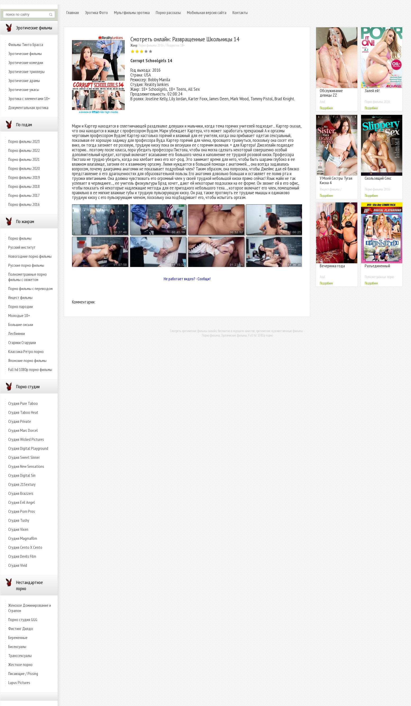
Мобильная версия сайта (206, 12)
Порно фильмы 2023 (24, 141)
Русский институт (21, 247)
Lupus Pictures (19, 682)
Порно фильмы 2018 (24, 186)
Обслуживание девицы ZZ (331, 93)
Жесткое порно (20, 664)
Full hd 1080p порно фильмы (30, 369)
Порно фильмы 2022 (24, 150)
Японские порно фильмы (27, 360)
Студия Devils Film (22, 556)
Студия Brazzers (20, 493)
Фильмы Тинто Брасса (25, 44)
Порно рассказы (168, 12)
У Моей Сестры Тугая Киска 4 (336, 180)
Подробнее (326, 108)
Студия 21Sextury (21, 484)
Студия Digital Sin (21, 475)
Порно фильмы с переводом (30, 288)
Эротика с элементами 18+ (29, 98)
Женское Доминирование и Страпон (29, 608)
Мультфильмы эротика (132, 12)
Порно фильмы (19, 238)
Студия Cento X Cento (25, 547)
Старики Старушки (22, 342)
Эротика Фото (96, 12)
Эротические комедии (25, 62)
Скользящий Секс (378, 178)
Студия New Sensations (26, 466)
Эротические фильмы (25, 53)
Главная (72, 12)
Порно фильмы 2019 (24, 177)
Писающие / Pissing (23, 673)
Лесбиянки (16, 333)
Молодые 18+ (19, 315)
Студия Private (19, 421)
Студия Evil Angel (21, 502)
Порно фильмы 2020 (24, 168)
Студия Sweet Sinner (24, 457)
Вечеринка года (332, 265)
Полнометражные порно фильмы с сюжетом (27, 276)
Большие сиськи (20, 324)
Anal (322, 101)
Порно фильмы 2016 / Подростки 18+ (161, 45)
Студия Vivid (17, 565)
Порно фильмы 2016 (24, 204)
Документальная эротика (28, 107)
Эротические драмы (24, 80)
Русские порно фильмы (26, 265)
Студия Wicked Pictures (26, 439)
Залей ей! (372, 90)
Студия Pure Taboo (23, 403)
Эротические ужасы (23, 89)
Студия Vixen (18, 529)
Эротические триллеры (26, 71)
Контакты (240, 12)
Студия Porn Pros (21, 511)
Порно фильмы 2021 (24, 159)
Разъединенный (377, 265)
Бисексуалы (17, 646)
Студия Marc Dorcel (23, 430)
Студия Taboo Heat (23, 412)
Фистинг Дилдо (20, 628)
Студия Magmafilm (22, 538)
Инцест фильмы (20, 297)
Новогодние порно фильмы (30, 256)
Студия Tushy (18, 520)
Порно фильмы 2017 (24, 195)
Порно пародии (20, 306)
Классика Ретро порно (26, 351)
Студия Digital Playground (28, 448)
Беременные (18, 637)
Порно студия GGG (22, 619)
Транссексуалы (20, 655)
